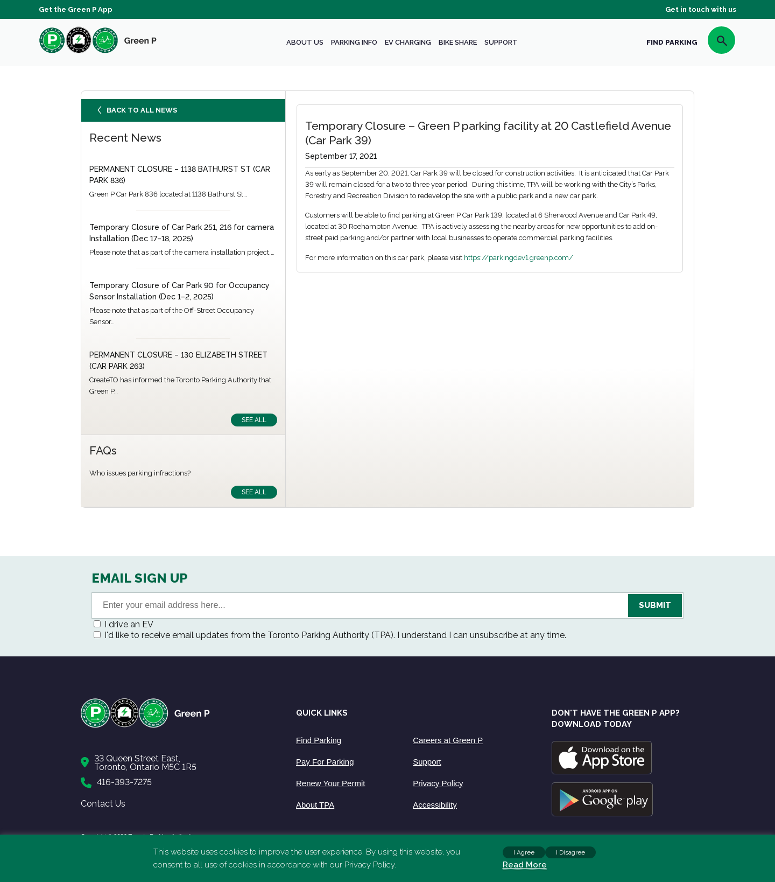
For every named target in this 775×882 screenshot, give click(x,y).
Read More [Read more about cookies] (525, 865)
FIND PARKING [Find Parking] (672, 42)
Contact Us (103, 804)
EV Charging (408, 42)
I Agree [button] (523, 852)
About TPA (315, 804)
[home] (98, 53)
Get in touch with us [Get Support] (700, 9)
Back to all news (138, 113)
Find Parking (318, 740)
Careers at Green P (448, 740)
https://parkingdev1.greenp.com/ (518, 258)
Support (501, 42)
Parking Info (354, 42)
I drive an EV (128, 624)
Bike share (458, 42)
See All (254, 420)
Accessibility (435, 804)
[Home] (177, 725)
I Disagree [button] (570, 852)
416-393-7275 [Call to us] (124, 782)
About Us (304, 42)
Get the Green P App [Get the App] (75, 9)
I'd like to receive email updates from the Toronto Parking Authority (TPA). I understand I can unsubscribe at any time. (335, 635)
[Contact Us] (177, 763)
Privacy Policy (438, 783)
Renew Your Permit (330, 783)
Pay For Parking (325, 761)
